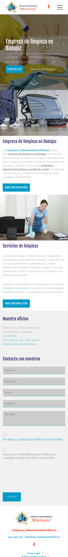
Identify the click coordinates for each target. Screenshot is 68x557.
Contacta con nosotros (16, 288)
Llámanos (43, 62)
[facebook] (48, 7)
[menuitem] (34, 553)
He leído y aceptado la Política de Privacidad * (33, 439)
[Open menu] (60, 7)
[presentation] (18, 475)
